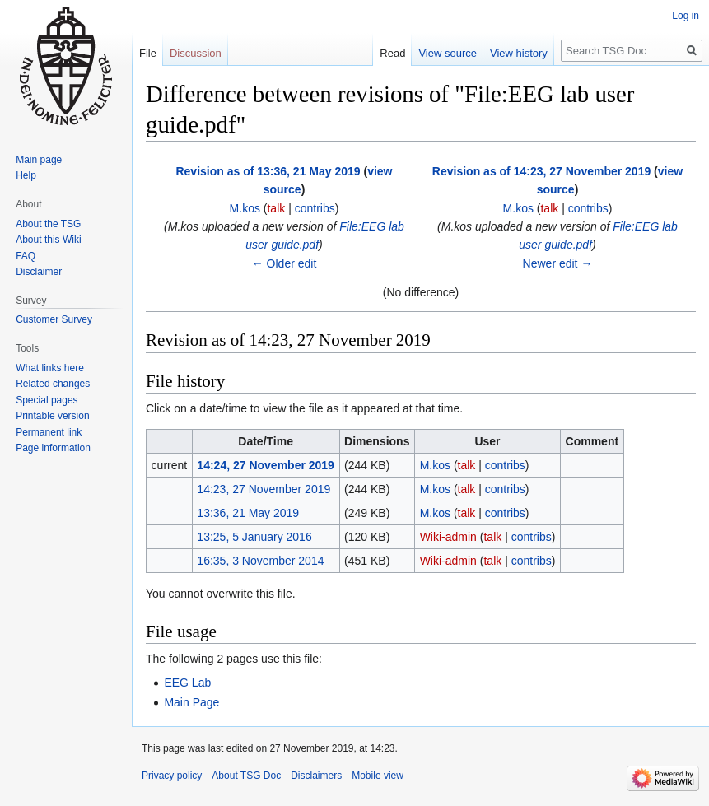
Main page (39, 159)
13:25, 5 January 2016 (254, 536)
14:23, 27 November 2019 (263, 489)
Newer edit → (558, 263)
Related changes (53, 383)
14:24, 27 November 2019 (265, 465)
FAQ (25, 256)
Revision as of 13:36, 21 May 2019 (267, 171)
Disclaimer (39, 271)
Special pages (46, 400)
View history (519, 53)
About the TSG (48, 224)
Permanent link (49, 432)
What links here (50, 368)
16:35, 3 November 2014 (260, 560)
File (147, 53)
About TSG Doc (246, 775)
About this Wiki (48, 239)
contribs (315, 208)
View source (447, 53)
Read (392, 53)
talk (276, 208)
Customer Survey (54, 319)
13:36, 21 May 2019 (248, 512)
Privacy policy (172, 775)
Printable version (52, 416)
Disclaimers (316, 775)
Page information (53, 448)
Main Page (191, 702)
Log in (685, 15)
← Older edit (284, 263)
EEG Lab (187, 682)
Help (26, 175)
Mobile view (377, 775)
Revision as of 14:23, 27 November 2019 (541, 171)
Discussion (196, 53)
